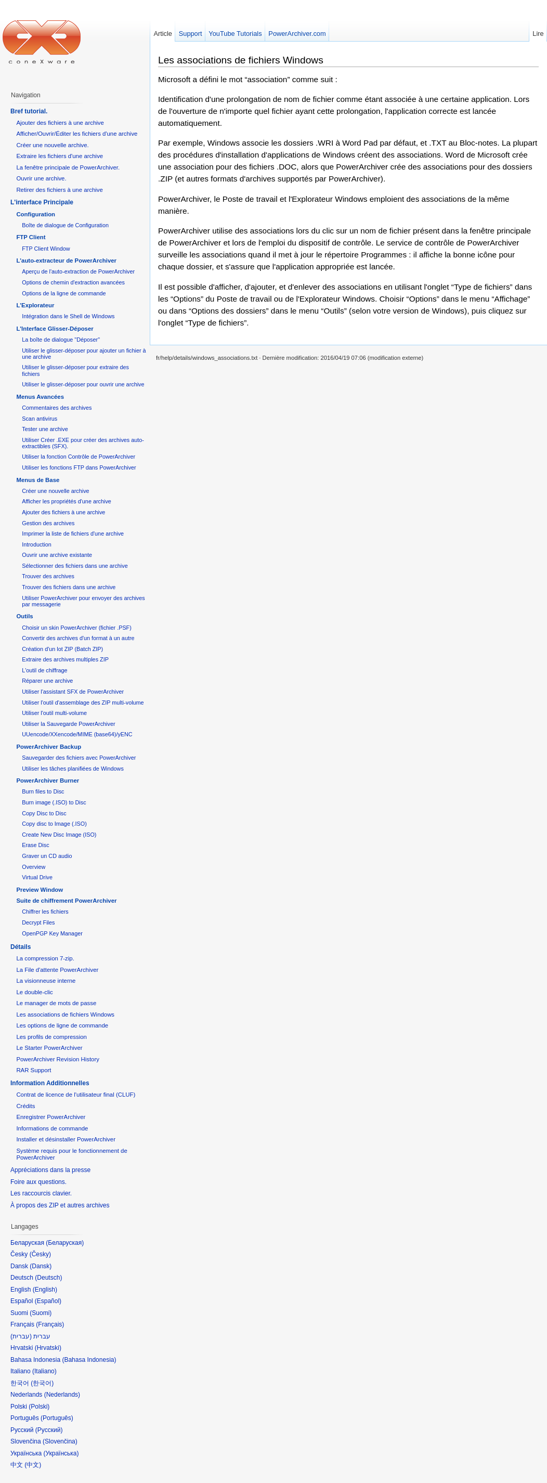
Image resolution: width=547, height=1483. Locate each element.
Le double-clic (34, 992)
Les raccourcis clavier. (41, 1193)
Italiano (44, 1371)
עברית (21, 1336)
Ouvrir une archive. (41, 178)
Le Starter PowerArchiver (49, 1048)
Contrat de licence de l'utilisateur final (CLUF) (75, 1094)
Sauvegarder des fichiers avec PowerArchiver (79, 757)
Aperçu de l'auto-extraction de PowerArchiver (78, 271)
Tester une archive (45, 429)
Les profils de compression (51, 1037)
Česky (40, 1254)
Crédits (25, 1106)
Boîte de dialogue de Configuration (65, 225)
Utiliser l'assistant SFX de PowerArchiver (73, 691)
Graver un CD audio (47, 856)
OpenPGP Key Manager (52, 933)
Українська (60, 1453)
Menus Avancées (40, 397)
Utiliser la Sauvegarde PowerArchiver (68, 724)
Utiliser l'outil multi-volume (54, 713)
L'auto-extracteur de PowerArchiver (66, 260)
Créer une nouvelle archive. (52, 145)
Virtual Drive (37, 877)
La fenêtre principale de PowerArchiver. (68, 167)
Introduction (36, 544)
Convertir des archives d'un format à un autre (78, 638)
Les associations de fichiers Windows (240, 60)
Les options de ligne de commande (62, 1025)
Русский (49, 1430)
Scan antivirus (39, 418)
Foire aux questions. (38, 1182)
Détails (20, 947)
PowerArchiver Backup (48, 747)
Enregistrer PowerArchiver (50, 1117)
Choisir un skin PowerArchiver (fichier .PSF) (77, 628)
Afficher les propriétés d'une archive (66, 501)
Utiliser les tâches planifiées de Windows (73, 768)
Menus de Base (37, 480)
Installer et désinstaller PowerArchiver (65, 1139)
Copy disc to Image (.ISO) (54, 824)
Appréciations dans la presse (50, 1170)
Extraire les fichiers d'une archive (59, 156)
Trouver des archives (48, 576)
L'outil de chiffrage (44, 670)
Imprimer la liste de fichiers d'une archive (73, 533)
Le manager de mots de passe (56, 1003)
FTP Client (30, 237)
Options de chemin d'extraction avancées (73, 282)
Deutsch (48, 1277)
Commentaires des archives (57, 408)
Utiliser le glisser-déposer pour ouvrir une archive (83, 384)
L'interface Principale (41, 202)
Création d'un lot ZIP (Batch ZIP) (62, 649)
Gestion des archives (48, 523)
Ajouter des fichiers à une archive (59, 123)
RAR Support (33, 1070)
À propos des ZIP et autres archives (60, 1205)
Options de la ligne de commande (64, 293)
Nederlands (62, 1394)
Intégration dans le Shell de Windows (68, 316)
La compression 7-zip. (45, 958)
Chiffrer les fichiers (45, 911)
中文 (33, 1464)
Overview (33, 867)
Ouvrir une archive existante (57, 555)
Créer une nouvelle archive (55, 491)
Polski (39, 1406)
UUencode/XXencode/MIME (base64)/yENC (77, 734)
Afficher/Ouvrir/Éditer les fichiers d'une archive (76, 134)
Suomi (40, 1313)
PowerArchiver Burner (47, 780)
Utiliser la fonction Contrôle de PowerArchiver (78, 456)
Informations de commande (52, 1128)
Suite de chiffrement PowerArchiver (66, 900)
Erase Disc (35, 845)
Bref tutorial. (28, 111)
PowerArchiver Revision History (57, 1059)
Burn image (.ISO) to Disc (54, 802)
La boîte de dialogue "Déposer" (61, 339)
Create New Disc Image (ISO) (59, 834)
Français (50, 1324)
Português (57, 1418)
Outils (24, 616)
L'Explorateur (35, 305)
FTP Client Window (46, 248)
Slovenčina (60, 1441)
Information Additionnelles (49, 1083)
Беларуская (65, 1242)
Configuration (35, 214)
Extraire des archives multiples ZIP (65, 659)
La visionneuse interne (45, 981)
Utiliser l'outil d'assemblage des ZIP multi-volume (83, 702)
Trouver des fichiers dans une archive (68, 587)
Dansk (40, 1266)
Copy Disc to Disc (44, 813)
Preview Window (39, 890)
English (45, 1289)
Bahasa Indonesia (89, 1359)
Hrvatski (48, 1347)
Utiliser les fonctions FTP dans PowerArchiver (79, 467)
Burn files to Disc (43, 791)
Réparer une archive (47, 681)
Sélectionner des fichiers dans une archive (74, 566)
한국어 (42, 1383)
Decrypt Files (38, 922)
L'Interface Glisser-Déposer (54, 329)
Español (48, 1301)
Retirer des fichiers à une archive (59, 190)
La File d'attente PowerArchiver (57, 970)
